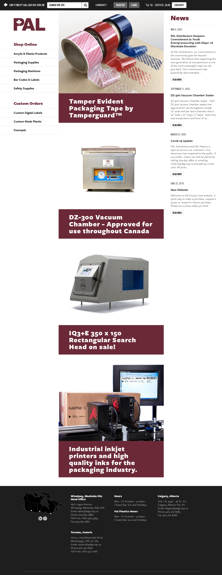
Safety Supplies (24, 88)
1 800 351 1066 (89, 551)
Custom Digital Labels (28, 112)
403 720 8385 (173, 512)
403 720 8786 (169, 515)
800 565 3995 (34, 5)
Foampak (20, 130)
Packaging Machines (27, 71)
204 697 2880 (86, 514)
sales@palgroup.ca (88, 511)
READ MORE (177, 79)
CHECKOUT (179, 5)
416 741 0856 (86, 548)
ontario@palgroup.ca (89, 544)
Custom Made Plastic (27, 121)
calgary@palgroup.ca (176, 508)
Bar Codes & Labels (26, 79)
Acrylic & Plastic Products (30, 53)
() (149, 5)
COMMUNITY (101, 5)
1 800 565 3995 (89, 518)
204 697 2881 (82, 521)
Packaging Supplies (26, 62)
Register (120, 5)
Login (134, 5)
